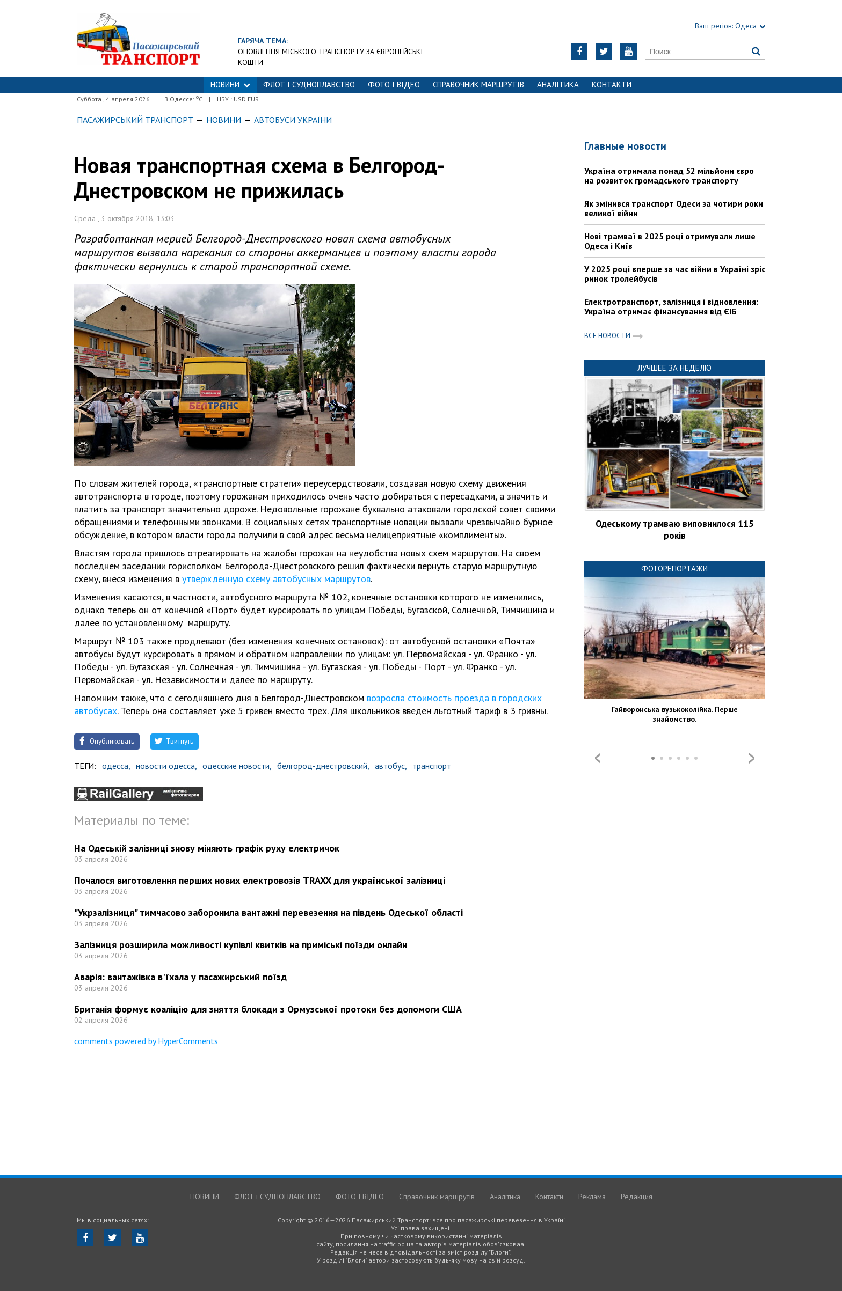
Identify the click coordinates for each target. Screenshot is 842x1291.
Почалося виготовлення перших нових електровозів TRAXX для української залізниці (259, 880)
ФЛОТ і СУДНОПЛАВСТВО (309, 84)
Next (751, 758)
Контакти (612, 84)
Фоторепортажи (674, 568)
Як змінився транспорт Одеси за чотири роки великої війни (673, 208)
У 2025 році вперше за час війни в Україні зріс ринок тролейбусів (674, 273)
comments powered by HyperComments (146, 1041)
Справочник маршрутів (478, 84)
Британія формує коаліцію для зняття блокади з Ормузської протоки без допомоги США (268, 1009)
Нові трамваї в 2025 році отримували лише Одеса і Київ (670, 241)
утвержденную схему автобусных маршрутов (276, 579)
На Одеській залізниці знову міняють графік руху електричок (206, 848)
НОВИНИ (230, 84)
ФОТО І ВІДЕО (394, 84)
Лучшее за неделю (674, 368)
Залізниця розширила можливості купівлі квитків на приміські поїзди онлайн (240, 944)
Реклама (592, 1196)
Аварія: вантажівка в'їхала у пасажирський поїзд (180, 977)
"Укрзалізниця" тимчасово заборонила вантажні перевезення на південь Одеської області (268, 912)
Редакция (636, 1196)
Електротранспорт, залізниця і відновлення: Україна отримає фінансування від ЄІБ (671, 306)
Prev (597, 758)
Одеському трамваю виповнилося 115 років (675, 529)
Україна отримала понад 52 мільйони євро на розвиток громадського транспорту (669, 175)
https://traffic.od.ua (138, 38)
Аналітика (558, 84)
